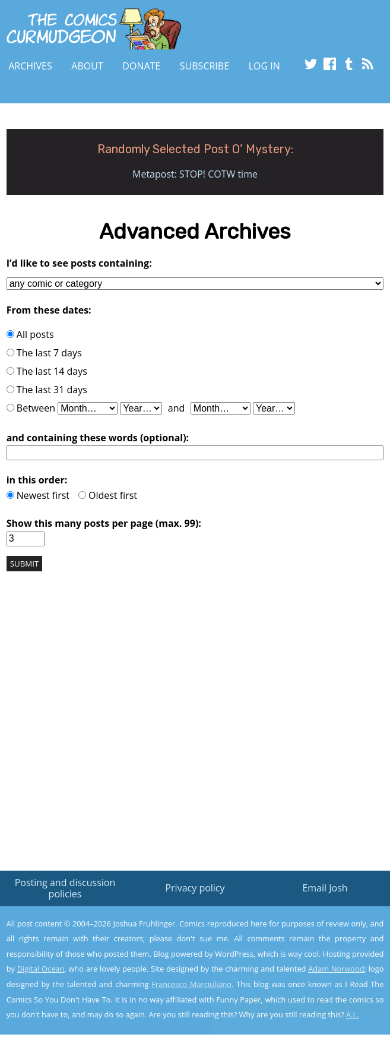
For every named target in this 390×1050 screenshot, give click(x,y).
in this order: (37, 479)
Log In (264, 65)
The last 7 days (44, 352)
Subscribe (204, 65)
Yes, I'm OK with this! (289, 1006)
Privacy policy (194, 887)
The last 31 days (47, 389)
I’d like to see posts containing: (79, 263)
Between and (151, 408)
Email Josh (324, 887)
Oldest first (107, 495)
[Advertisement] (195, 722)
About (87, 65)
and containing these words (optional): (98, 437)
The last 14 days (47, 371)
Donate (141, 65)
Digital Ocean (41, 968)
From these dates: (49, 310)
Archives (30, 65)
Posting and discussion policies (65, 888)
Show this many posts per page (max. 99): (104, 523)
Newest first (38, 495)
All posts (30, 334)
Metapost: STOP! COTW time (195, 174)
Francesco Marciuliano (191, 984)
